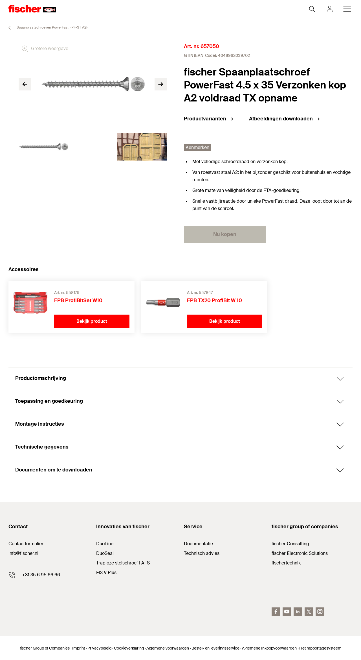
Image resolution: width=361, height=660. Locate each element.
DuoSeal (105, 553)
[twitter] (309, 611)
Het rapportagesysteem (320, 648)
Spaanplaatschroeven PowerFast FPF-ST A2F (45, 27)
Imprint (78, 648)
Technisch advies (201, 553)
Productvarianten (209, 119)
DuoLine (104, 544)
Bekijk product (91, 321)
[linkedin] (298, 611)
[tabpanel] (43, 147)
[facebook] (276, 611)
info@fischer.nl (23, 553)
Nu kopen (224, 234)
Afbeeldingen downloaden (284, 119)
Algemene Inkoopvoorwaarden (269, 648)
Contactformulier (25, 544)
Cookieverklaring (129, 648)
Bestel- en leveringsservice (215, 648)
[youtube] (287, 611)
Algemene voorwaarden (167, 648)
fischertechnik (286, 563)
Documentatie (198, 544)
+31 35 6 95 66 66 (41, 575)
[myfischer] (330, 9)
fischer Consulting (290, 544)
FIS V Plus (106, 572)
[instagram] (320, 611)
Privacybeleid (99, 648)
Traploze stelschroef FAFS (123, 563)
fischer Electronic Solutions (300, 553)
